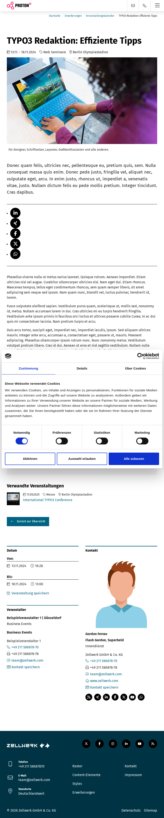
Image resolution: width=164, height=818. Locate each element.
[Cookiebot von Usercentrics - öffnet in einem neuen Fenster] (140, 356)
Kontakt (131, 766)
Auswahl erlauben (82, 458)
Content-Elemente (86, 775)
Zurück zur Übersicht (30, 521)
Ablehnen (30, 458)
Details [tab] (82, 368)
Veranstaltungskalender (100, 15)
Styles (77, 784)
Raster (77, 766)
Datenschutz (131, 810)
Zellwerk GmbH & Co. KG (37, 810)
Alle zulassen (134, 458)
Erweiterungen (73, 15)
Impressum (133, 775)
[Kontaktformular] (133, 5)
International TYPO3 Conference (47, 500)
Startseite (54, 15)
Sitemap (150, 810)
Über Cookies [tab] (135, 368)
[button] (15, 213)
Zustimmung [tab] (28, 368)
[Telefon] (144, 5)
